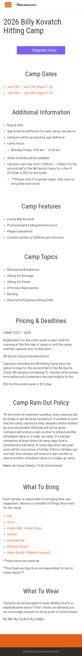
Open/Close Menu (8, 4)
